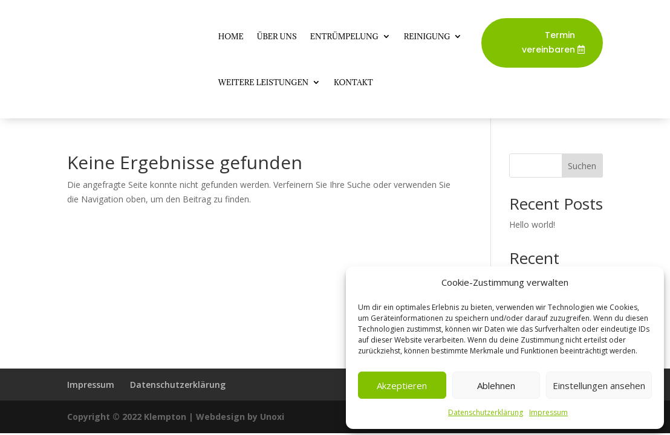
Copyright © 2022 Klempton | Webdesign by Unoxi (175, 416)
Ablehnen (496, 385)
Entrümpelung (344, 36)
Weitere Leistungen (263, 82)
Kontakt (353, 82)
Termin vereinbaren (548, 42)
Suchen (582, 166)
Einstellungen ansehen (599, 385)
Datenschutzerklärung (485, 412)
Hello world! (532, 224)
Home (231, 36)
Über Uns (277, 36)
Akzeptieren (402, 385)
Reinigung (427, 36)
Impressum (548, 412)
